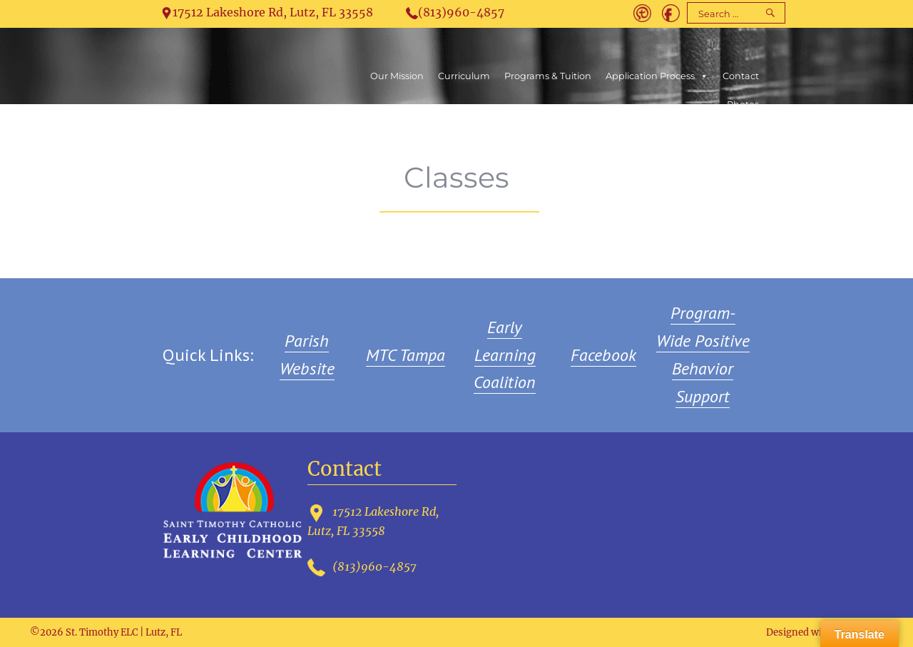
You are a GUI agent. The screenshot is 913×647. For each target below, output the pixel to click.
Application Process (657, 76)
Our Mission (397, 76)
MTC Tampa (405, 355)
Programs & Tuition (547, 76)
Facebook (603, 355)
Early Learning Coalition (505, 355)
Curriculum (464, 76)
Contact (741, 76)
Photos (743, 104)
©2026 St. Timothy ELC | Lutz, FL (106, 632)
